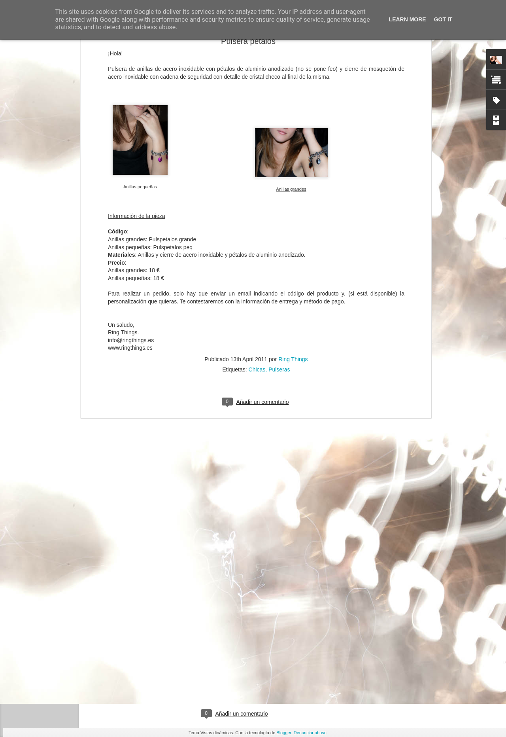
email (211, 614)
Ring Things (293, 276)
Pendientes (258, 681)
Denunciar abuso (310, 732)
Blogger (283, 732)
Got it (443, 19)
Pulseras (279, 286)
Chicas (257, 286)
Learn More (407, 19)
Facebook (172, 659)
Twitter (129, 651)
